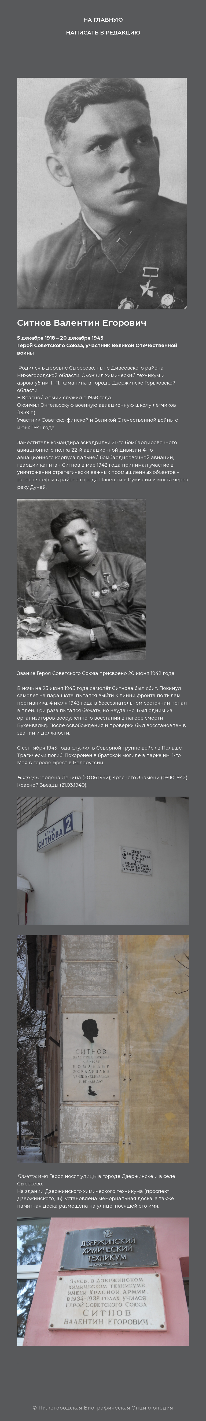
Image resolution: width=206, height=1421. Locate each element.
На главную (103, 20)
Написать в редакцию (103, 32)
